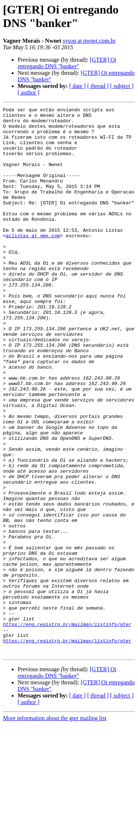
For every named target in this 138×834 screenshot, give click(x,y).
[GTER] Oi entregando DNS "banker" (67, 63)
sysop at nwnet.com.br (89, 41)
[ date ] (77, 86)
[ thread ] (98, 86)
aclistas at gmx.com (33, 261)
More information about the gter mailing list (55, 828)
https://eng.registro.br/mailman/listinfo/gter (67, 728)
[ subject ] (122, 86)
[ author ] (29, 92)
